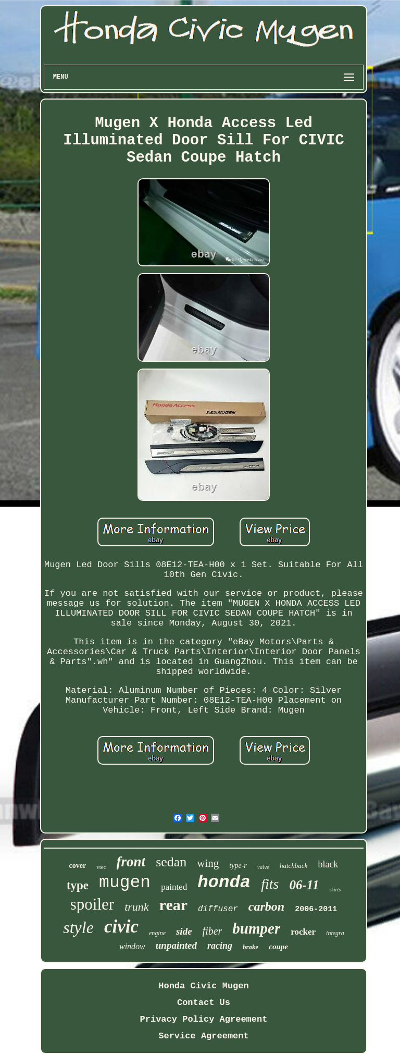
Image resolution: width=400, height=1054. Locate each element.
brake (250, 947)
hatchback (293, 865)
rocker (303, 932)
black (328, 864)
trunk (136, 906)
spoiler (92, 904)
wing (208, 863)
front (131, 861)
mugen (125, 882)
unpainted (176, 945)
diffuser (218, 909)
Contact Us (203, 1003)
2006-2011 (316, 909)
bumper (256, 928)
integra (335, 933)
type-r (237, 865)
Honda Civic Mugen (203, 986)
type (78, 885)
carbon (266, 906)
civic (121, 926)
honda (224, 882)
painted (174, 887)
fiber (212, 931)
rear (173, 904)
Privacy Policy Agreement (204, 1019)
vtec (101, 867)
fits (270, 884)
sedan (171, 861)
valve (263, 867)
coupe (278, 946)
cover (77, 865)
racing (219, 945)
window (132, 946)
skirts (335, 889)
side (184, 931)
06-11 (304, 885)
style (78, 927)
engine (157, 933)
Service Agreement (203, 1036)
